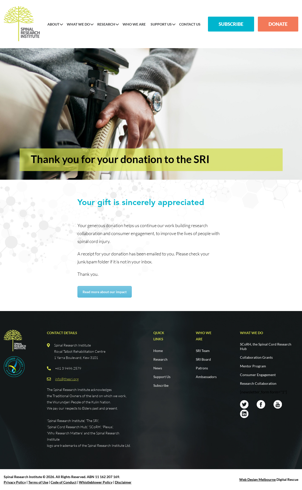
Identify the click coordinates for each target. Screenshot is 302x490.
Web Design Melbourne (257, 479)
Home (158, 351)
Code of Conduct (63, 482)
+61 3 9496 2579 (68, 368)
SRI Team (203, 351)
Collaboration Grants (256, 357)
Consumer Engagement (258, 375)
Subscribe (231, 24)
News (157, 368)
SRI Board (203, 359)
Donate (278, 24)
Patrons (202, 368)
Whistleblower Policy (95, 482)
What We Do (78, 24)
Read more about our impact (105, 292)
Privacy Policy (15, 482)
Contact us (190, 24)
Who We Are (134, 24)
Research (106, 24)
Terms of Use (38, 482)
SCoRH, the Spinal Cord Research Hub (265, 346)
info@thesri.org (67, 379)
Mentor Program (253, 366)
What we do (251, 333)
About (53, 24)
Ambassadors (206, 377)
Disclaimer (123, 482)
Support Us (161, 24)
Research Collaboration (258, 383)
